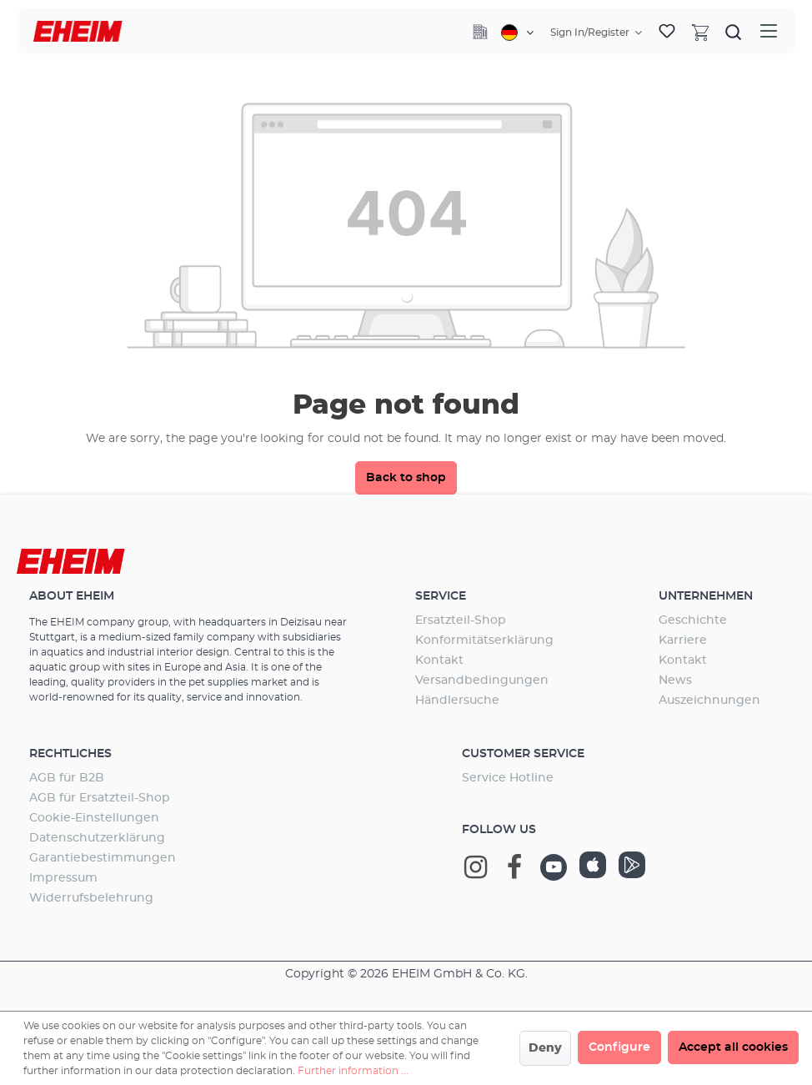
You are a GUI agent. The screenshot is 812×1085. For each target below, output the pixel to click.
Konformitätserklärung (484, 640)
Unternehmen (706, 596)
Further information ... (353, 1071)
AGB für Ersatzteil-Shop (99, 798)
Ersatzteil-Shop (460, 620)
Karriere (683, 640)
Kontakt (439, 660)
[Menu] (769, 31)
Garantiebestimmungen (102, 858)
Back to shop (406, 478)
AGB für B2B (66, 778)
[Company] (480, 31)
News (675, 680)
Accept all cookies (733, 1047)
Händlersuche (457, 700)
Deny (545, 1048)
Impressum (63, 878)
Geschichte (693, 620)
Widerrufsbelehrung (91, 898)
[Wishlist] (667, 32)
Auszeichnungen (709, 700)
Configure (619, 1047)
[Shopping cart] (700, 32)
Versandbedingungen (482, 680)
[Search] (733, 32)
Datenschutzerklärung (97, 838)
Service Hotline (508, 778)
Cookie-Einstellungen (94, 818)
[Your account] (596, 32)
